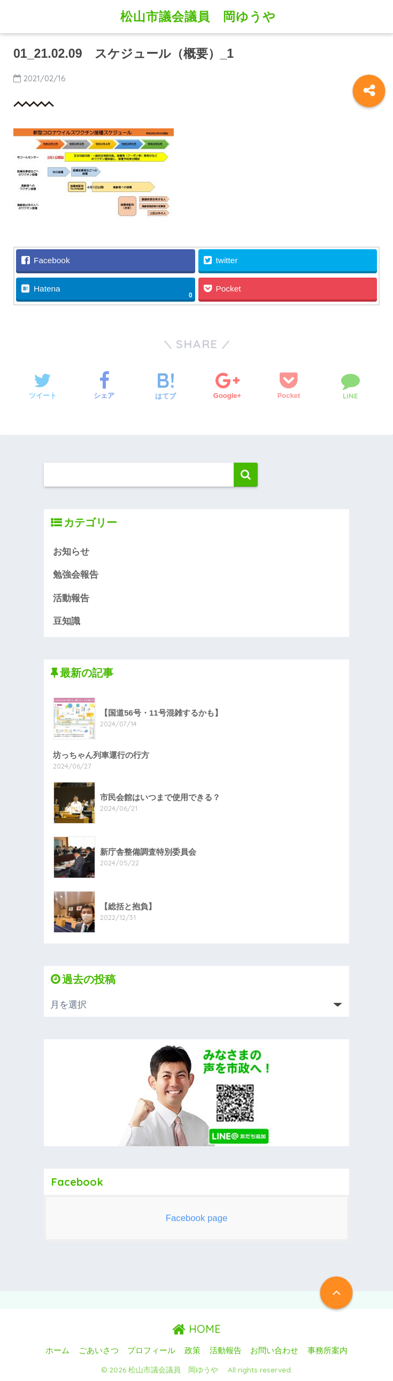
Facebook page (197, 1218)
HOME (196, 1329)
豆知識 (66, 621)
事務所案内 (327, 1350)
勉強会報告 (75, 575)
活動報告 (71, 598)
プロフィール (151, 1350)
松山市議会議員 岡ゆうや (204, 16)
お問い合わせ (274, 1350)
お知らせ (71, 552)
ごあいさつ (99, 1350)
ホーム (57, 1350)
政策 (192, 1350)
